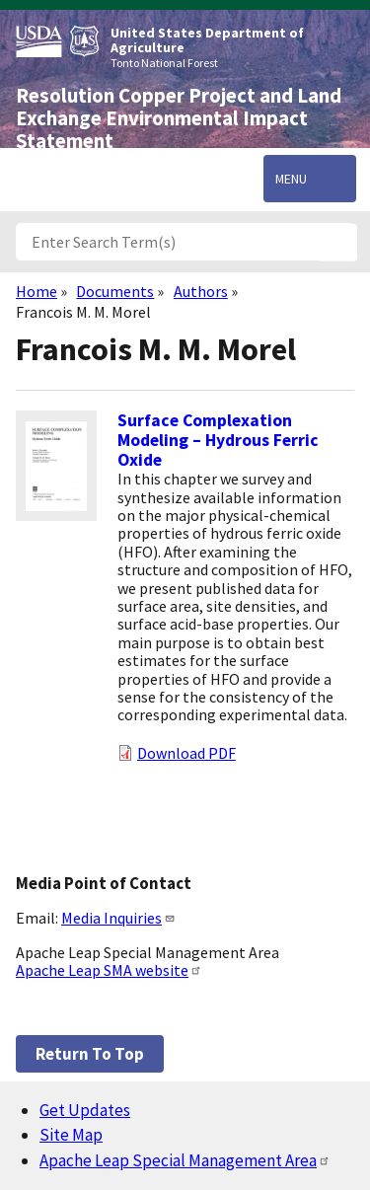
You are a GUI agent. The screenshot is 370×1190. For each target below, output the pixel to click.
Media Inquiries (118, 918)
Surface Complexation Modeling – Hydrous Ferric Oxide (218, 440)
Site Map (71, 1135)
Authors (201, 291)
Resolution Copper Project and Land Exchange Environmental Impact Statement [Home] (178, 118)
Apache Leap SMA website (109, 970)
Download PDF (186, 753)
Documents (115, 291)
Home (36, 291)
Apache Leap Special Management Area (185, 1160)
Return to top (90, 1054)
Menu (291, 178)
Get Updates (84, 1110)
